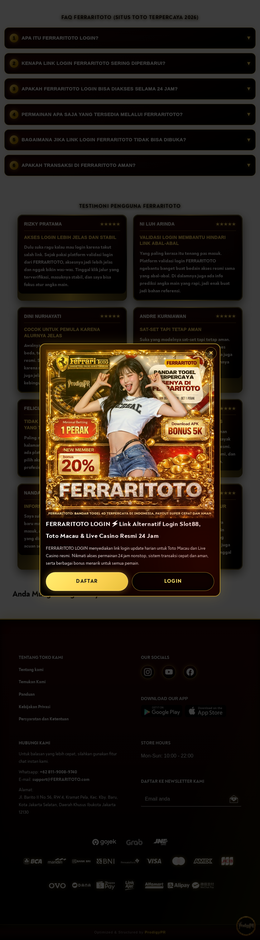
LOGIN (173, 581)
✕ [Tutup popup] (211, 353)
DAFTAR (87, 581)
